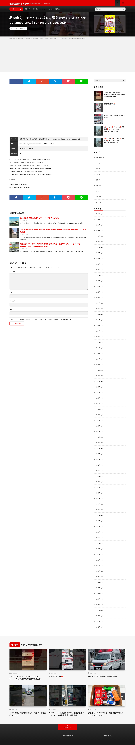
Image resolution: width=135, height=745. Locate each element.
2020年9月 (99, 576)
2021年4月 (99, 543)
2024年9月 (99, 318)
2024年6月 (99, 335)
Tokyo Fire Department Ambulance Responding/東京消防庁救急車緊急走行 (114, 96)
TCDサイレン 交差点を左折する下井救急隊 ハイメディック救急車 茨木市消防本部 (67, 708)
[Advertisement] (67, 57)
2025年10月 (100, 247)
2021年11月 (100, 505)
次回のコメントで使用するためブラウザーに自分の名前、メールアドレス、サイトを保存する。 (41, 321)
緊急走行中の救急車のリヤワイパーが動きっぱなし (39, 219)
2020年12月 (100, 565)
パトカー (44, 10)
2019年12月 (100, 598)
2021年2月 (99, 554)
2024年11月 (100, 307)
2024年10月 (100, 313)
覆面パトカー (100, 203)
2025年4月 (99, 280)
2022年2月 (99, 488)
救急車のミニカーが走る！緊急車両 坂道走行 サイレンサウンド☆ (106, 708)
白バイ (51, 10)
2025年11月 (100, 242)
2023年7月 (99, 395)
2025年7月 (99, 264)
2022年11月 (100, 439)
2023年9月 (99, 384)
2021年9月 (99, 516)
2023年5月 (99, 406)
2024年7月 (99, 329)
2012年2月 (99, 620)
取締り (98, 170)
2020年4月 (99, 587)
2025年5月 (99, 275)
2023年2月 (99, 423)
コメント (12, 273)
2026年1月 (99, 231)
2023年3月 (99, 417)
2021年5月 (99, 538)
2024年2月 (99, 357)
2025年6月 (99, 269)
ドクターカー (100, 159)
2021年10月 (100, 510)
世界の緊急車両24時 (29, 740)
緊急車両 (99, 197)
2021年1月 (99, 560)
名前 (11, 294)
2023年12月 (100, 368)
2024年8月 (99, 324)
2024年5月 (99, 340)
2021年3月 (99, 549)
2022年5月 (99, 472)
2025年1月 (99, 297)
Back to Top (68, 722)
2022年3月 (99, 483)
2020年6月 (99, 582)
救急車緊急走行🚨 (109, 105)
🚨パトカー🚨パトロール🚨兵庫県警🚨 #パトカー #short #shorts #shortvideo (114, 130)
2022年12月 (100, 434)
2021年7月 (99, 527)
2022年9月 (99, 450)
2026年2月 (99, 225)
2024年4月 (99, 346)
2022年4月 (99, 477)
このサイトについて (67, 730)
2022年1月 (99, 494)
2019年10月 (100, 604)
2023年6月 (99, 401)
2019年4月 (99, 609)
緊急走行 (27, 10)
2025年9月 (99, 253)
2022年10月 (100, 445)
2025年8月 (99, 258)
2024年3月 (99, 351)
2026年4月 (99, 214)
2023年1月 (99, 428)
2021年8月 (99, 521)
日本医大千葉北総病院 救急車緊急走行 (105, 669)
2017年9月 (99, 615)
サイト (11, 311)
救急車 (23, 30)
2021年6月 (99, 532)
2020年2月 (99, 593)
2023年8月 (99, 390)
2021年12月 (100, 499)
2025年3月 (99, 286)
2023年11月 (100, 373)
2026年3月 (99, 220)
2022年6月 (99, 467)
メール (12, 302)
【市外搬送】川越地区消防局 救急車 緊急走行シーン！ (28, 708)
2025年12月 (100, 236)
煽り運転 (35, 10)
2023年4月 (99, 412)
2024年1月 (99, 362)
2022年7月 (99, 461)
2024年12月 (100, 302)
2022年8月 (99, 456)
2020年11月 (100, 571)
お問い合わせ (108, 730)
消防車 (57, 10)
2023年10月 (100, 379)
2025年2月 (99, 291)
